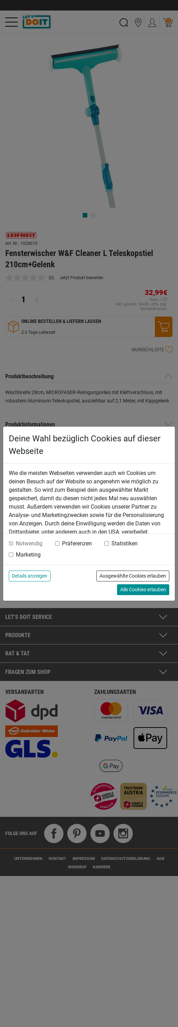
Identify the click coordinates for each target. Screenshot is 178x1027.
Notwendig (29, 543)
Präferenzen (77, 543)
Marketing (28, 554)
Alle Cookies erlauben (143, 589)
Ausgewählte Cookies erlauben (133, 576)
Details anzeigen (29, 576)
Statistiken (124, 543)
